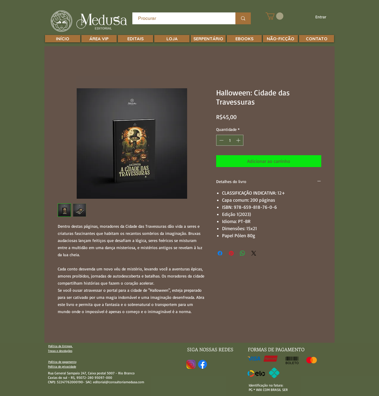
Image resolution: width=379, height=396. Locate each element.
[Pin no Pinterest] (231, 253)
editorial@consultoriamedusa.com (118, 382)
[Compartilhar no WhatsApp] (242, 253)
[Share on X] (253, 253)
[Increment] (239, 140)
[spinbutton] (229, 140)
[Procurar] (180, 18)
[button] (274, 16)
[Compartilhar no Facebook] (220, 253)
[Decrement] (220, 140)
